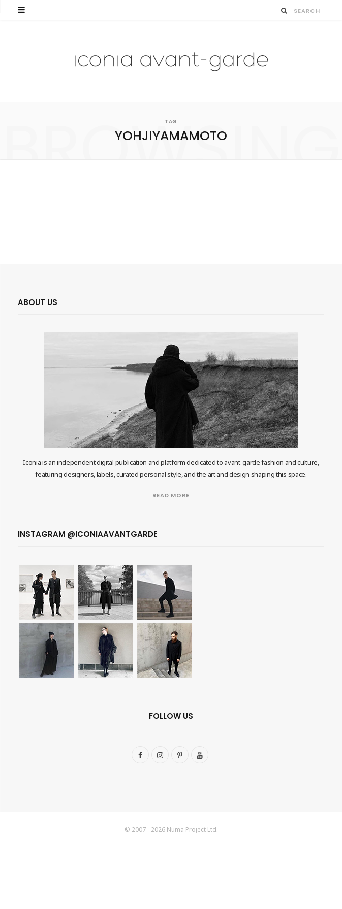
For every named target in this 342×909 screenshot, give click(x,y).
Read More (171, 495)
